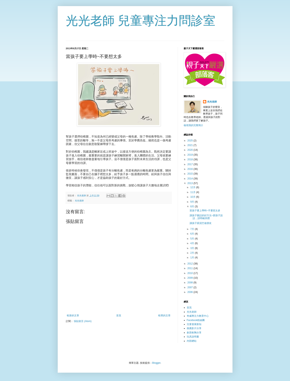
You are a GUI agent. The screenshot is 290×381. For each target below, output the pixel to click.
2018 (190, 159)
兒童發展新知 (194, 324)
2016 (190, 169)
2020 (190, 149)
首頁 (118, 315)
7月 (192, 229)
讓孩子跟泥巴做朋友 (201, 223)
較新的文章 (73, 315)
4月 (192, 243)
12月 (193, 187)
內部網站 (192, 341)
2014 (190, 178)
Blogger (156, 362)
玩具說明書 (193, 336)
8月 (192, 206)
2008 (190, 282)
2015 (190, 173)
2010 (190, 273)
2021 (190, 145)
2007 (190, 287)
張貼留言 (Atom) (82, 321)
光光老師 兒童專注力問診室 (141, 20)
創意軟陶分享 (194, 332)
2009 (190, 277)
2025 (190, 140)
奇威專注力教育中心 (198, 315)
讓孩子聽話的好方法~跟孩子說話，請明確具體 (206, 217)
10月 (193, 196)
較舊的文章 (164, 315)
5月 (192, 238)
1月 (192, 257)
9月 (192, 201)
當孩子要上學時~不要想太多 (205, 210)
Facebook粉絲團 (196, 320)
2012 (190, 263)
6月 (192, 233)
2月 (192, 252)
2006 (190, 292)
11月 (193, 192)
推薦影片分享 (194, 328)
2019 (190, 154)
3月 (192, 248)
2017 (190, 164)
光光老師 (79, 200)
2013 (190, 183)
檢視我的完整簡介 (193, 125)
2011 (190, 268)
